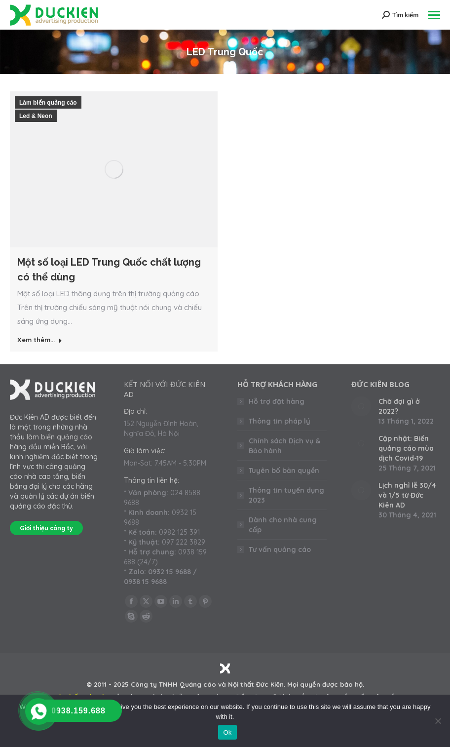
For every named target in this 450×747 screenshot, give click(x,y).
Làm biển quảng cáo (48, 102)
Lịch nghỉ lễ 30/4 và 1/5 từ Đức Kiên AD (407, 495)
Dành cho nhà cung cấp (283, 524)
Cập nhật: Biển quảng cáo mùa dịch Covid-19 (406, 448)
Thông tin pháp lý (279, 421)
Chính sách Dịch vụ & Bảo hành (284, 445)
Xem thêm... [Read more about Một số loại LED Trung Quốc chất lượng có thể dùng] (39, 340)
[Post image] (361, 406)
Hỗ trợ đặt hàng (276, 401)
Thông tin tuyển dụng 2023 (286, 495)
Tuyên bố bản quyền (284, 470)
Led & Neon (35, 116)
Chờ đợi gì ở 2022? (399, 406)
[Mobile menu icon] (434, 15)
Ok (227, 732)
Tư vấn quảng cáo (280, 549)
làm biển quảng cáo (59, 436)
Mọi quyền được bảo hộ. (325, 684)
